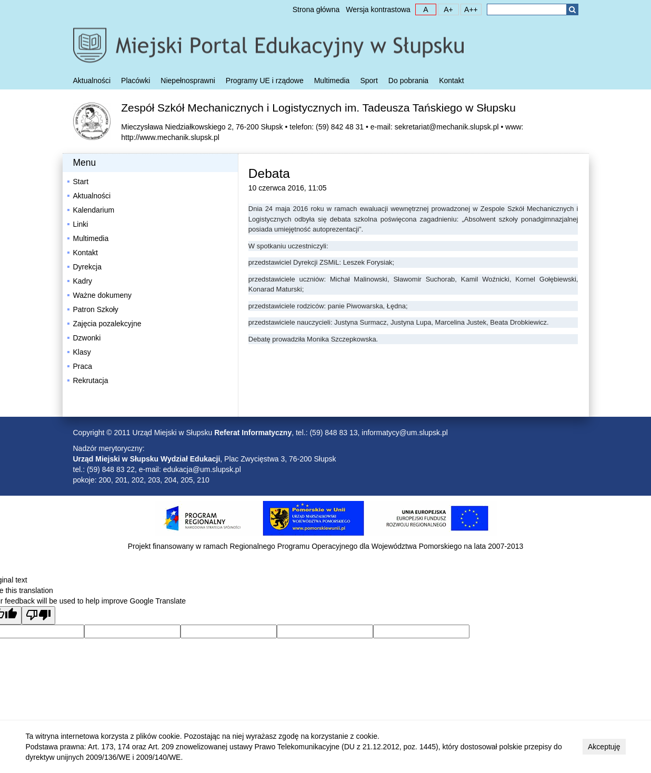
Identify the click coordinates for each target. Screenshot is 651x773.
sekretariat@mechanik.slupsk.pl (447, 127)
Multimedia (332, 80)
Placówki (135, 80)
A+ (445, 9)
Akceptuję (604, 746)
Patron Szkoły (95, 309)
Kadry (83, 281)
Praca (83, 366)
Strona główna (316, 9)
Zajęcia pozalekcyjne (107, 323)
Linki (80, 224)
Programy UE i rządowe (265, 80)
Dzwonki (87, 338)
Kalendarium (94, 210)
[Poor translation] (38, 615)
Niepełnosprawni (188, 80)
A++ (469, 9)
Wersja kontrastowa (378, 9)
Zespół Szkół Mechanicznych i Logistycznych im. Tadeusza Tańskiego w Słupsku (318, 108)
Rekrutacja (90, 380)
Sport (368, 80)
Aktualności (92, 80)
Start (81, 181)
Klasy (82, 352)
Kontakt (451, 80)
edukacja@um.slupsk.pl (202, 469)
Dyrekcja (87, 267)
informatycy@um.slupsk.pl (405, 432)
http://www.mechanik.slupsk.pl (170, 137)
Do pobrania (408, 80)
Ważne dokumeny (102, 295)
